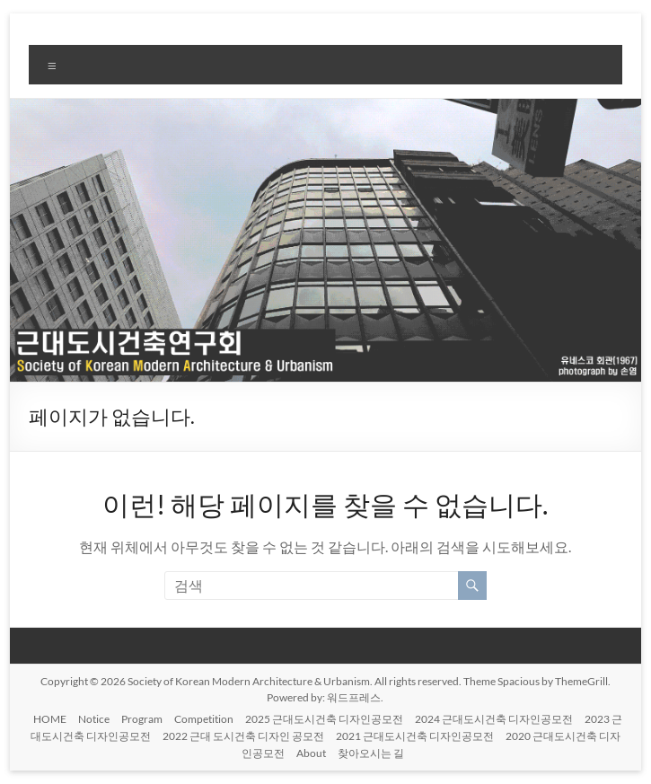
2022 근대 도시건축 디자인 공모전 (243, 736)
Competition (203, 719)
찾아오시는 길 (371, 753)
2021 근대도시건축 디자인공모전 (415, 736)
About (311, 753)
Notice (94, 719)
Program (142, 719)
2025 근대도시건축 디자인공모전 (324, 719)
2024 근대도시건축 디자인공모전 (494, 719)
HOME (49, 719)
